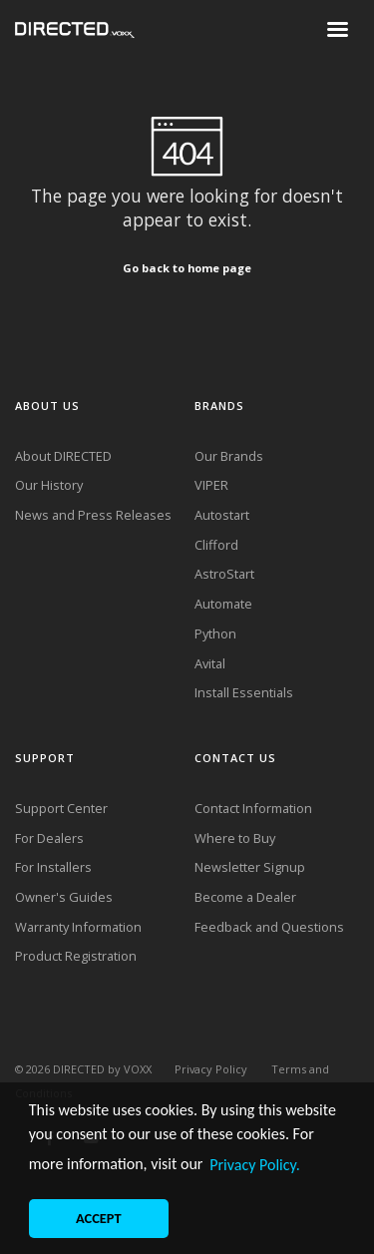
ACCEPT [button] (99, 1218)
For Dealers (49, 838)
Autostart (221, 515)
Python (215, 633)
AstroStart (224, 574)
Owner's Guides (64, 897)
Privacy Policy (211, 1068)
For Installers (53, 867)
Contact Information (253, 808)
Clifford (216, 545)
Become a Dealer (245, 897)
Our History (49, 485)
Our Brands (228, 456)
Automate (223, 604)
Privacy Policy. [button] (254, 1164)
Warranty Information (78, 927)
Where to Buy (234, 838)
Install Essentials (243, 692)
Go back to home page (187, 267)
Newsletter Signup (249, 867)
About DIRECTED (63, 456)
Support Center (61, 808)
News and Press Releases (93, 515)
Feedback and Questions (269, 927)
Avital (209, 663)
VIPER (211, 485)
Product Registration (76, 956)
